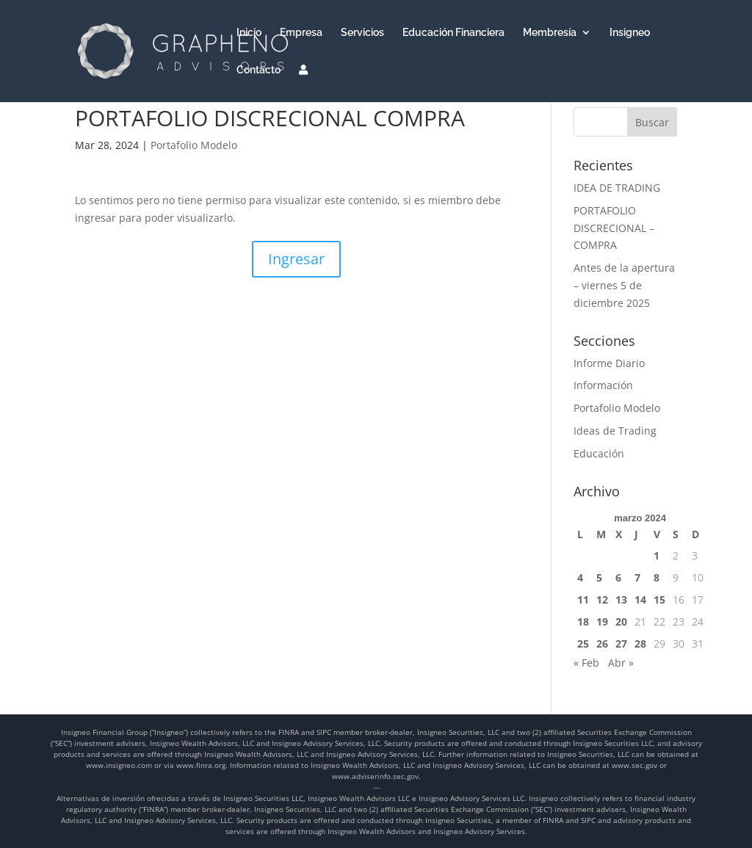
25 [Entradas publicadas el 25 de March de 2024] (583, 644)
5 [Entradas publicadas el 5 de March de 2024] (599, 577)
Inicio (248, 32)
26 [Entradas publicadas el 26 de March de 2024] (602, 644)
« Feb (586, 663)
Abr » (621, 663)
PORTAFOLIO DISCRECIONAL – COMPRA (614, 228)
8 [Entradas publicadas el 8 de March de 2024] (656, 577)
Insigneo (630, 32)
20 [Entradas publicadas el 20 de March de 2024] (621, 621)
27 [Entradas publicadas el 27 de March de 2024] (621, 644)
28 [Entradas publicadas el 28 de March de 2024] (640, 644)
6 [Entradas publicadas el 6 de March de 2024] (618, 577)
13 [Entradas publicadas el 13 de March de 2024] (621, 599)
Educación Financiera (453, 32)
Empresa (301, 32)
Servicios (362, 32)
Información (603, 385)
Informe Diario (609, 363)
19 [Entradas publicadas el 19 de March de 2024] (602, 621)
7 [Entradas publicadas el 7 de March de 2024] (637, 577)
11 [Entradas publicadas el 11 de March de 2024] (583, 599)
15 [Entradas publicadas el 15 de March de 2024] (659, 599)
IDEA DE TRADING (617, 188)
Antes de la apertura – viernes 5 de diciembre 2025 (624, 285)
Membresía (549, 32)
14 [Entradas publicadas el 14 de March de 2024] (640, 599)
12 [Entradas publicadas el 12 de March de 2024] (602, 599)
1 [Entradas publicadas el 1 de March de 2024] (656, 555)
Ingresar (296, 259)
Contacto (258, 70)
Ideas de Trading (615, 431)
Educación (599, 453)
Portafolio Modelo (194, 145)
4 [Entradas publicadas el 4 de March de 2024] (580, 577)
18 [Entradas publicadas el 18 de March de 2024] (583, 621)
